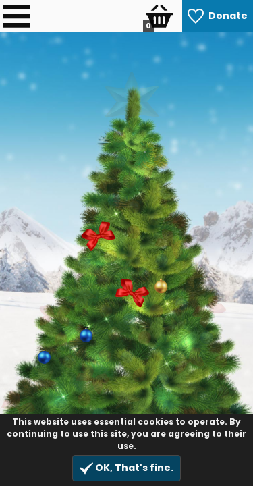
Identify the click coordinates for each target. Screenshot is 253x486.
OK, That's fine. (126, 468)
